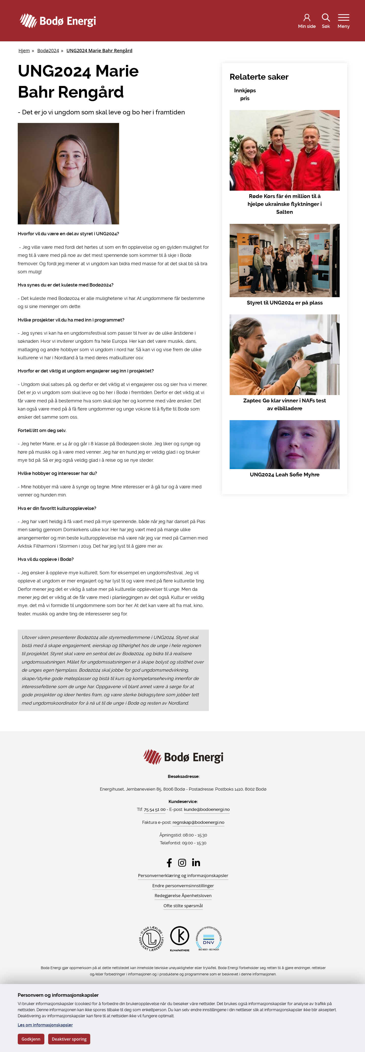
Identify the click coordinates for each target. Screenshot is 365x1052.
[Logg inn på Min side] (307, 21)
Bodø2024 (48, 50)
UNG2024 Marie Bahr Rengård (99, 50)
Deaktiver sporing (69, 1039)
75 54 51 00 (155, 809)
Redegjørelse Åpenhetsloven (183, 895)
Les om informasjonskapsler (45, 1025)
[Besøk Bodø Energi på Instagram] (182, 863)
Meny (344, 20)
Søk (326, 20)
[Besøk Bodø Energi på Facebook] (169, 863)
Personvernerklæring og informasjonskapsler (183, 875)
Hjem (24, 50)
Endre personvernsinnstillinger (183, 885)
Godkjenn (31, 1039)
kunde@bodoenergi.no (207, 809)
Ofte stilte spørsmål (183, 905)
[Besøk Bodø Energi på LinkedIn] (196, 863)
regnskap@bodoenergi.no (198, 822)
